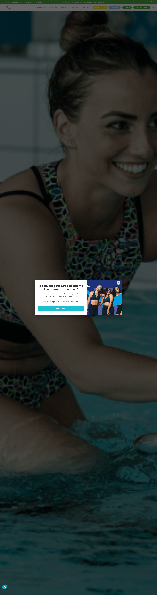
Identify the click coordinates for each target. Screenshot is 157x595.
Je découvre (61, 308)
